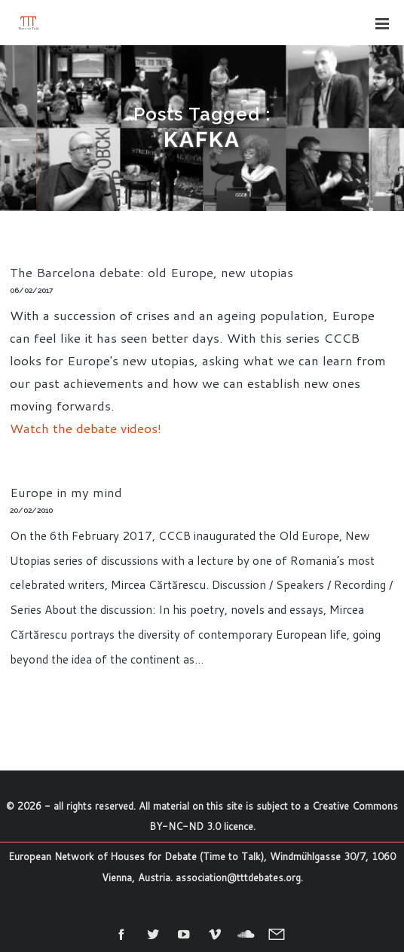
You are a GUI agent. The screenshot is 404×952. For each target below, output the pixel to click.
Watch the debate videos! (85, 428)
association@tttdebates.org (238, 877)
